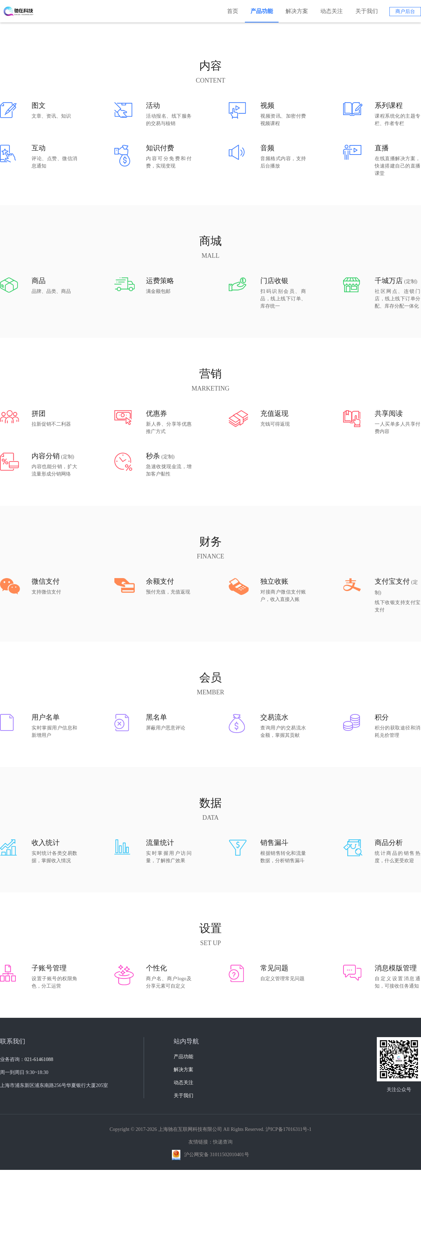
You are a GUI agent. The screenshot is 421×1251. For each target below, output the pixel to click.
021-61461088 (39, 1184)
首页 (232, 11)
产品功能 (261, 11)
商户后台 (405, 11)
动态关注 (331, 11)
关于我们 (366, 11)
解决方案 (297, 11)
